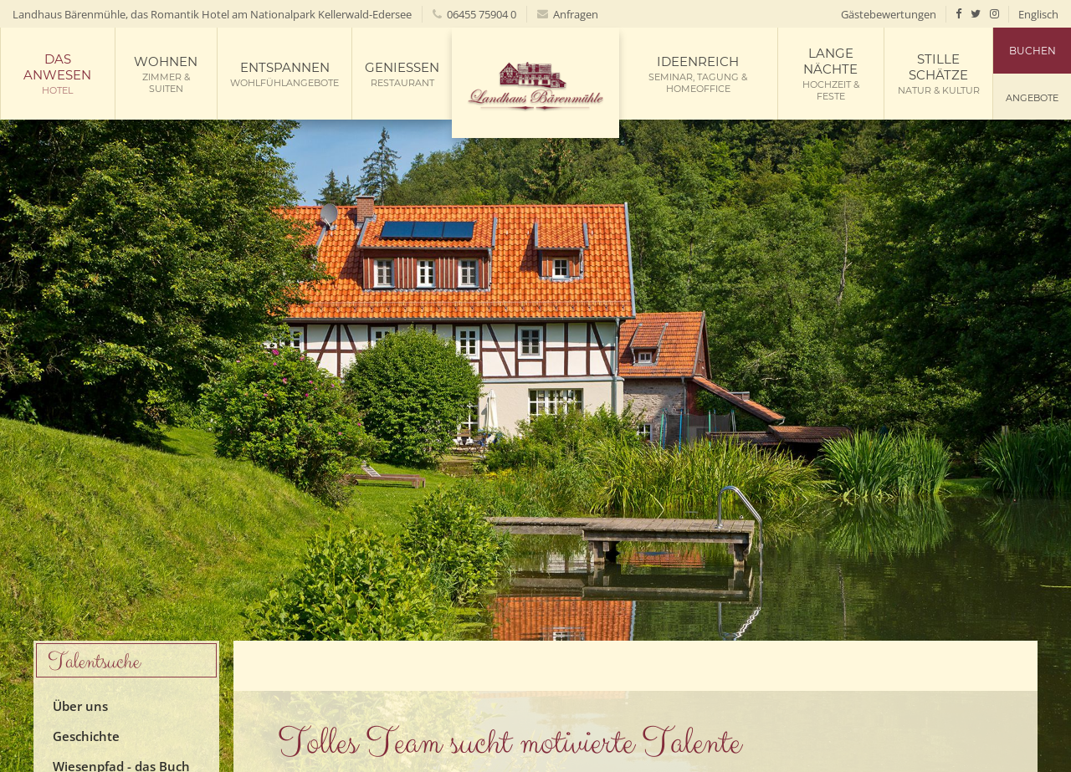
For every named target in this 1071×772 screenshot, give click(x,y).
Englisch (1038, 14)
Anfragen (567, 14)
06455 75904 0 (474, 14)
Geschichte (86, 736)
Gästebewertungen (888, 14)
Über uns (80, 706)
